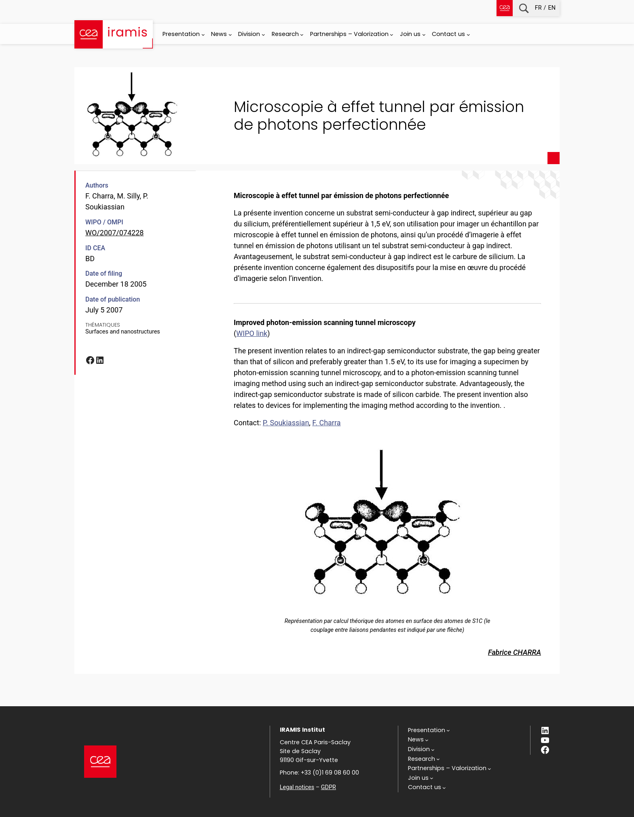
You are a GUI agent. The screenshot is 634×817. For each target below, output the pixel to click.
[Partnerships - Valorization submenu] (391, 34)
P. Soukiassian (286, 422)
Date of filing (103, 273)
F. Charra (326, 422)
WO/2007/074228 (114, 232)
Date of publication (112, 299)
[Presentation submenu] (203, 34)
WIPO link (251, 333)
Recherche (524, 8)
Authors (96, 185)
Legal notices (297, 787)
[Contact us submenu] (468, 34)
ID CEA (95, 248)
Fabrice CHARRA (514, 652)
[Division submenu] (263, 34)
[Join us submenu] (424, 34)
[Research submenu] (302, 34)
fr (538, 7)
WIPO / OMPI (104, 222)
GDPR (328, 787)
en (552, 7)
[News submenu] (230, 34)
